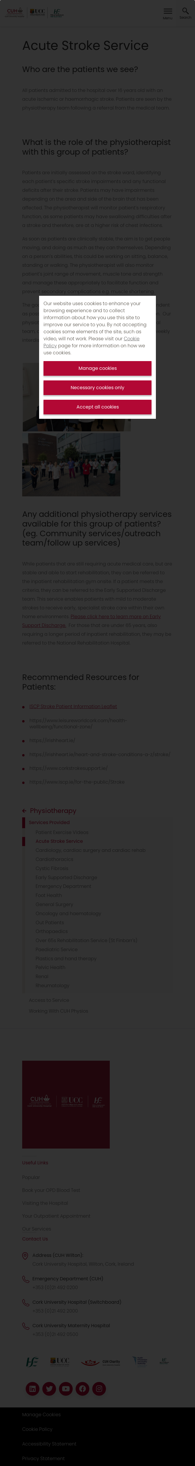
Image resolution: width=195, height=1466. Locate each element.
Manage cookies (98, 368)
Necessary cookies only (97, 387)
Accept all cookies (97, 407)
